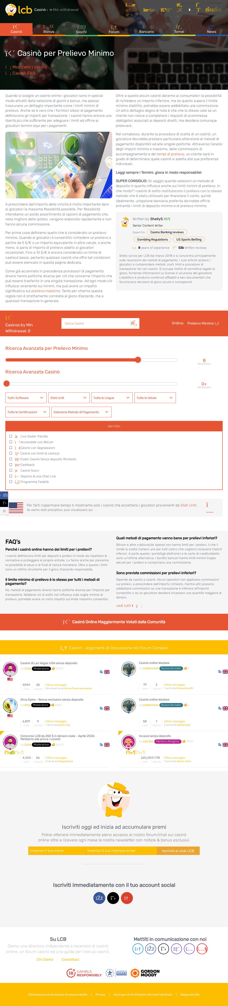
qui (90, 510)
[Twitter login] (113, 898)
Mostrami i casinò (26, 67)
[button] (105, 671)
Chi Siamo (45, 959)
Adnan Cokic (184, 761)
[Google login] (127, 898)
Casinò (16, 29)
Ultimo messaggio (56, 684)
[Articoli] (133, 9)
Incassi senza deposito (155, 736)
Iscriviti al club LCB (178, 851)
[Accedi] (214, 9)
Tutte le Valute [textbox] (146, 398)
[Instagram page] (189, 948)
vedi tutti (129, 606)
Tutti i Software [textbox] (18, 398)
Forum (114, 29)
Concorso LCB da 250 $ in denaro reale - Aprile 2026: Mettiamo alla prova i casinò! (57, 738)
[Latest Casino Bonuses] (18, 10)
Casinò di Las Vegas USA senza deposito (48, 663)
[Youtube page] (202, 948)
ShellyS (156, 219)
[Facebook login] (99, 898)
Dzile (27, 668)
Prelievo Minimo (203, 323)
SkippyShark (65, 761)
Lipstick (148, 741)
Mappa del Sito (190, 994)
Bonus (49, 29)
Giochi (81, 29)
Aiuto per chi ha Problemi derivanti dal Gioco (143, 994)
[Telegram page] (137, 948)
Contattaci (70, 959)
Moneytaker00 (185, 688)
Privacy (100, 994)
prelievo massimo (45, 291)
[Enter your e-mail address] (121, 851)
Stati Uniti (188, 505)
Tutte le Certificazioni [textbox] (22, 412)
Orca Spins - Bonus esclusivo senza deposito (51, 699)
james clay (64, 724)
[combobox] (26, 397)
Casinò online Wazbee (154, 663)
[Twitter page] (163, 948)
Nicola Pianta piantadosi (78, 688)
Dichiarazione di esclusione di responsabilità (57, 994)
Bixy (27, 705)
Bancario (146, 29)
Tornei (179, 29)
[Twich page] (176, 948)
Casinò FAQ (20, 73)
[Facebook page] (150, 948)
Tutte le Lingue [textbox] (104, 398)
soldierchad (151, 668)
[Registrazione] (199, 9)
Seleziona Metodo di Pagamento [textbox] (76, 412)
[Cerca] (134, 318)
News (211, 29)
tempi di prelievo (170, 154)
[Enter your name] (57, 851)
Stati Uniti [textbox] (57, 398)
